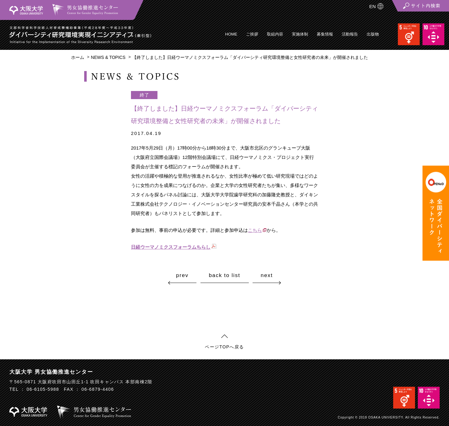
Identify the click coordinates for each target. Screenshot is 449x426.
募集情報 (325, 34)
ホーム (77, 57)
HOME (231, 34)
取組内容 (275, 34)
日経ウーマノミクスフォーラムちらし (170, 247)
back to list (224, 275)
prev (182, 275)
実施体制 (300, 34)
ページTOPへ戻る (224, 346)
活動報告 (350, 34)
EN (372, 6)
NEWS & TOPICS (108, 57)
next (267, 275)
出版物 (373, 34)
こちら (255, 230)
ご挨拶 (252, 34)
